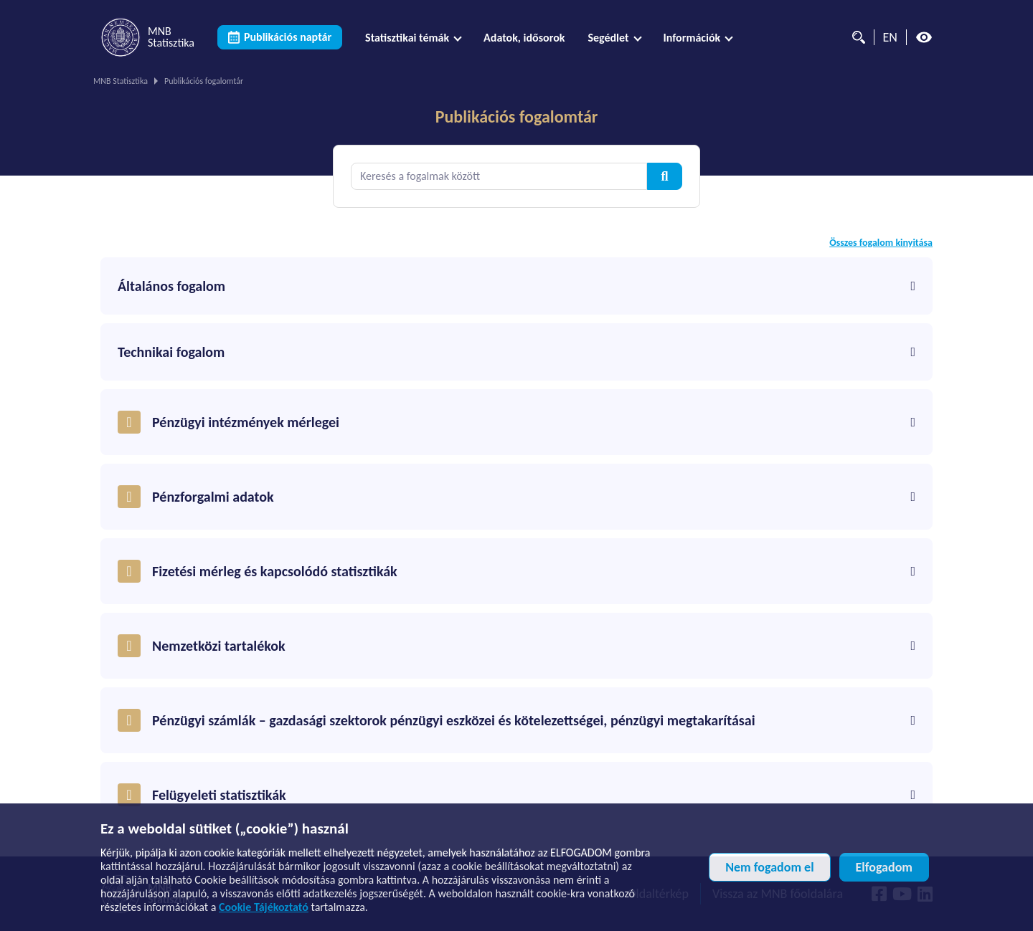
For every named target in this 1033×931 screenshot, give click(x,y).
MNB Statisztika (120, 81)
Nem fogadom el (769, 867)
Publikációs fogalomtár (516, 117)
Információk (692, 37)
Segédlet (608, 37)
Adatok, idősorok (524, 37)
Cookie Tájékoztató (263, 907)
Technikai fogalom (516, 352)
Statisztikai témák (407, 37)
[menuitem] (413, 37)
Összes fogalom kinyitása (881, 243)
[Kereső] (855, 37)
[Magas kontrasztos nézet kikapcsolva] (924, 37)
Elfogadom (884, 867)
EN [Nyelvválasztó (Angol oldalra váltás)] (890, 37)
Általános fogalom (516, 286)
